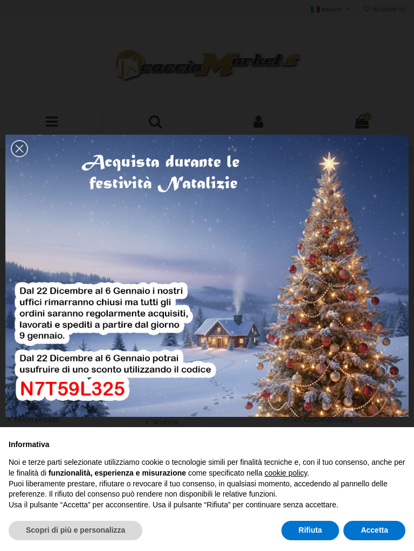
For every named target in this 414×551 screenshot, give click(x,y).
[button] (19, 148)
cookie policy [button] (286, 473)
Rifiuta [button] (310, 530)
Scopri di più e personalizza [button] (75, 530)
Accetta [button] (374, 530)
